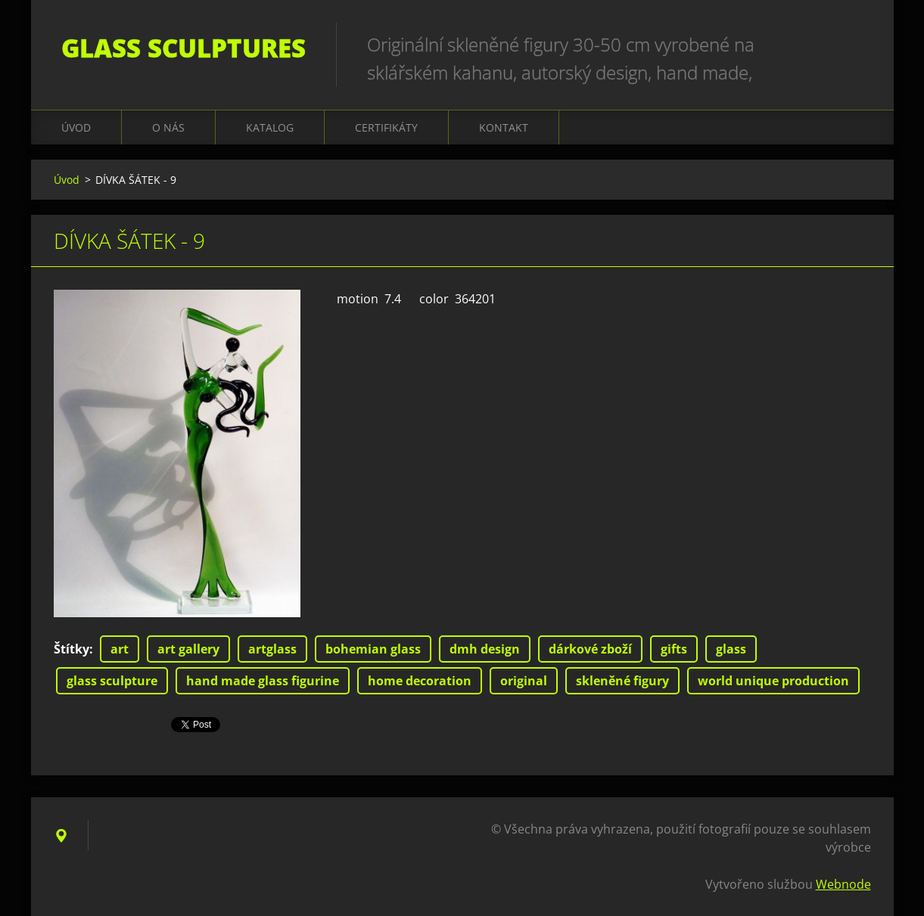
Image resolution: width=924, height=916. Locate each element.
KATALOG (270, 127)
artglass (272, 649)
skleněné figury (622, 680)
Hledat (854, 43)
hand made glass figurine (262, 680)
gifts (674, 649)
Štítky (71, 649)
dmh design (485, 649)
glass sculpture (112, 680)
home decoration (419, 680)
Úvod (76, 127)
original (523, 680)
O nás (168, 127)
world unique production (773, 680)
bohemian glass (373, 649)
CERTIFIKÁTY (386, 127)
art (119, 649)
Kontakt (503, 127)
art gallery (188, 649)
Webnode (843, 884)
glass (731, 649)
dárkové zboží (590, 649)
